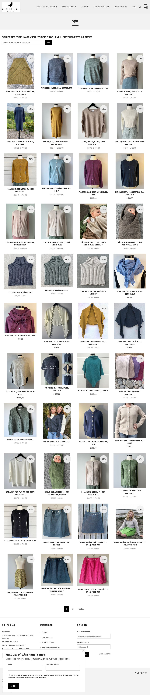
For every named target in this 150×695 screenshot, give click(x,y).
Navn (25, 667)
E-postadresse (83, 631)
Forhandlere (48, 642)
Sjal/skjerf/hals (102, 7)
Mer (133, 7)
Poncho (85, 7)
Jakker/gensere (69, 7)
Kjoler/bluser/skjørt (47, 7)
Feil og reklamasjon (51, 647)
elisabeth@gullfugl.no (17, 645)
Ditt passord (83, 642)
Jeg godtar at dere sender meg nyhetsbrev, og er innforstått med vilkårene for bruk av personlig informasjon (43, 676)
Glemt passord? (104, 654)
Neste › (81, 609)
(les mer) (42, 677)
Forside (45, 632)
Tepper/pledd (120, 7)
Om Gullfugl (47, 637)
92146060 (14, 642)
